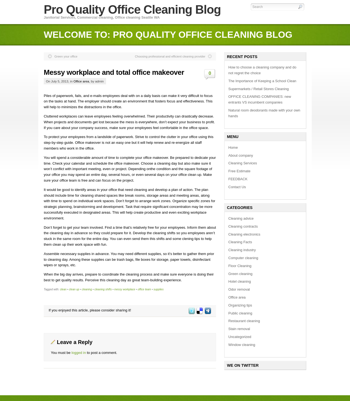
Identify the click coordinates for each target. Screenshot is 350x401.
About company (240, 155)
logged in (78, 353)
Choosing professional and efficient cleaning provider (170, 56)
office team (144, 289)
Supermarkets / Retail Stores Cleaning (258, 89)
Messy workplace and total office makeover (114, 72)
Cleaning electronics (244, 234)
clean (63, 289)
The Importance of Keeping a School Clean (262, 81)
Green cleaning (240, 274)
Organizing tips (240, 305)
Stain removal (239, 329)
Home (233, 147)
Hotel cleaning (239, 281)
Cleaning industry (242, 250)
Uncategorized (239, 337)
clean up (74, 289)
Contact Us (237, 187)
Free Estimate (239, 171)
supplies (158, 289)
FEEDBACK (237, 179)
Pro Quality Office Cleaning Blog (132, 9)
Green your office (65, 56)
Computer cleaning (243, 258)
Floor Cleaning (240, 266)
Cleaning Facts (240, 242)
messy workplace (124, 289)
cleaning (87, 289)
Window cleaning (241, 345)
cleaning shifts (103, 289)
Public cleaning (240, 313)
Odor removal (239, 289)
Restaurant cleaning (244, 321)
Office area (81, 81)
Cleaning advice (241, 218)
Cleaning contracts (243, 226)
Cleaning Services (242, 163)
